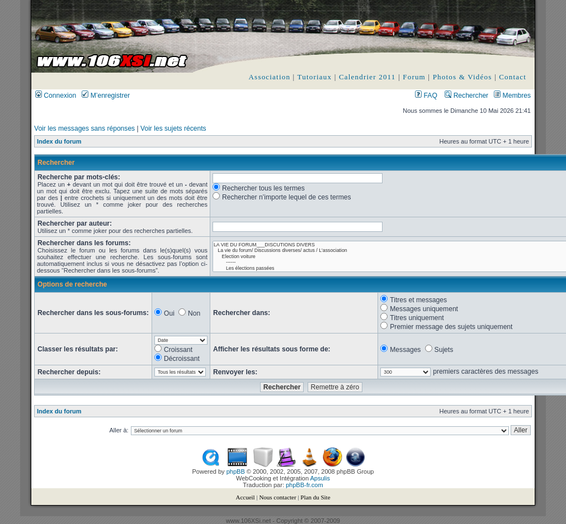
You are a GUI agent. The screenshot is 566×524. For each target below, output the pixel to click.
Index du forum (59, 141)
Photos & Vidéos (462, 77)
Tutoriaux (315, 77)
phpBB (236, 471)
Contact (512, 77)
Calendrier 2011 (367, 77)
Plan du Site (315, 497)
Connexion (55, 95)
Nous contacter (277, 497)
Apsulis (320, 478)
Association (270, 77)
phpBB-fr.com (304, 485)
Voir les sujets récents (173, 128)
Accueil (244, 497)
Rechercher (466, 95)
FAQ (426, 95)
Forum (414, 77)
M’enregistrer (106, 95)
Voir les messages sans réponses (84, 128)
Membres (512, 95)
